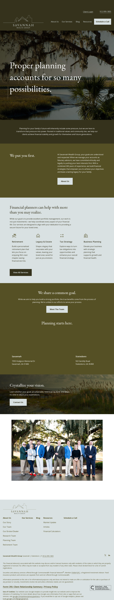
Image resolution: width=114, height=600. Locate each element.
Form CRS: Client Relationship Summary (23, 579)
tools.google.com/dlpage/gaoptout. (15, 591)
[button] (55, 14)
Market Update (49, 514)
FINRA (73, 565)
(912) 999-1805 (48, 548)
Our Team (7, 519)
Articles (46, 519)
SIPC (78, 565)
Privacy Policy (51, 579)
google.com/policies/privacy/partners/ (26, 588)
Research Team (9, 528)
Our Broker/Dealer (11, 523)
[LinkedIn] (109, 547)
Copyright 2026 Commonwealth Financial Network (41, 595)
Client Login (88, 4)
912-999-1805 (105, 3)
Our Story (7, 514)
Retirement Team (10, 537)
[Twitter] (105, 547)
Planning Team (9, 532)
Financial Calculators (51, 523)
